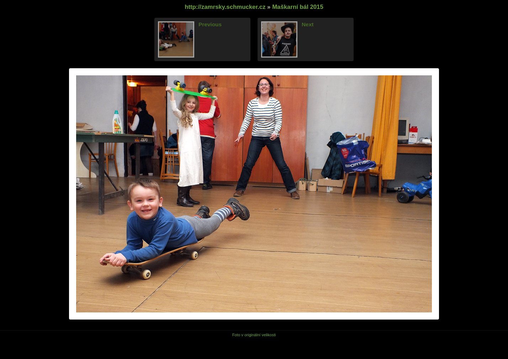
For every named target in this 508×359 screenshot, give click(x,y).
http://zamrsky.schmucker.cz (225, 7)
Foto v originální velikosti (254, 335)
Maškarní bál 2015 (297, 7)
